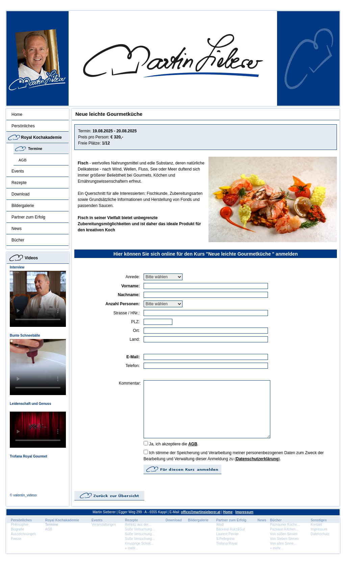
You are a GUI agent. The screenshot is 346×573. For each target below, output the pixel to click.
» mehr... (131, 548)
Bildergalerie (22, 205)
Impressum (244, 512)
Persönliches (23, 126)
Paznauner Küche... (285, 524)
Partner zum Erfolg (28, 217)
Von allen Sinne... (283, 543)
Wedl (220, 524)
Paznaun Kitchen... (284, 529)
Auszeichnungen (23, 534)
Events (17, 171)
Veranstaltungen (104, 524)
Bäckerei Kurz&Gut (230, 529)
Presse (16, 539)
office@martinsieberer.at (200, 512)
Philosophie (19, 524)
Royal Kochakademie (41, 137)
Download (20, 194)
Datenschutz (320, 534)
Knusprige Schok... (139, 543)
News (16, 228)
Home (16, 114)
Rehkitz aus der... (138, 524)
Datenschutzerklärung (257, 459)
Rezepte (19, 182)
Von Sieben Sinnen (284, 539)
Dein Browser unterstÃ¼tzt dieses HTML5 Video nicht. (38, 299)
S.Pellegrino (225, 539)
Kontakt (316, 524)
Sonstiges (319, 520)
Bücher (17, 240)
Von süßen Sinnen (284, 534)
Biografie (17, 529)
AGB (22, 160)
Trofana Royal (226, 543)
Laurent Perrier (227, 534)
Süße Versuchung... (140, 529)
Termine (35, 149)
